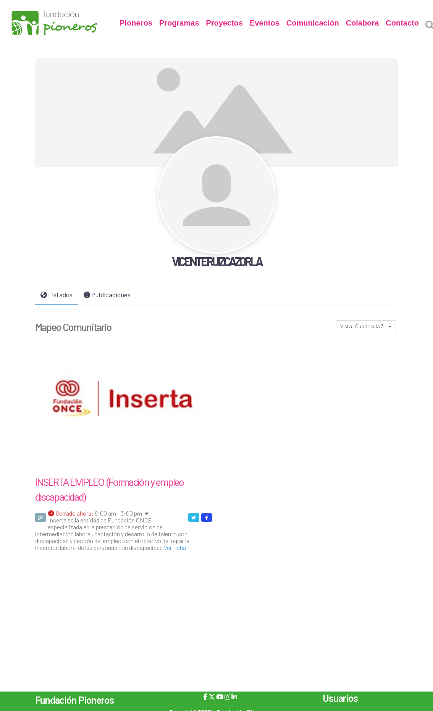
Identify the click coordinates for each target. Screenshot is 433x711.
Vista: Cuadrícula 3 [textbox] (362, 326)
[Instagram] (227, 696)
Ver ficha (175, 547)
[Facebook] (205, 696)
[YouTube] (219, 696)
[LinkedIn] (234, 696)
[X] (211, 696)
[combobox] (366, 326)
